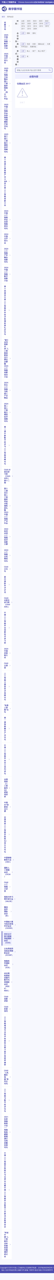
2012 (47, 26)
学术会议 (24, 46)
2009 (35, 29)
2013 (41, 26)
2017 (47, 23)
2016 (23, 26)
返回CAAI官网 (39, 2)
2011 (23, 29)
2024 (34, 21)
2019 (35, 23)
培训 (28, 44)
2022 (46, 21)
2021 (23, 23)
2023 (40, 21)
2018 (41, 23)
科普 (34, 44)
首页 (3, 17)
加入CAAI (49, 2)
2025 (28, 21)
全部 (22, 21)
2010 (29, 29)
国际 (28, 33)
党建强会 (33, 46)
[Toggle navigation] (49, 9)
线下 (34, 51)
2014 (35, 26)
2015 (29, 26)
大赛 (48, 44)
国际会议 (41, 44)
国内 (34, 33)
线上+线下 (41, 51)
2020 (29, 23)
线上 (28, 51)
